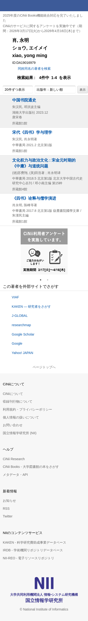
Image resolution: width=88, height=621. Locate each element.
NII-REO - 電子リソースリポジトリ (28, 558)
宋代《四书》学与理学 (32, 132)
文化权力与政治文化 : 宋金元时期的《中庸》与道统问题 (44, 163)
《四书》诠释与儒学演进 (34, 198)
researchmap (21, 325)
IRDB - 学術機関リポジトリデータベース (33, 550)
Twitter (7, 516)
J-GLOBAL (20, 316)
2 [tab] (49, 280)
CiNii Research (14, 459)
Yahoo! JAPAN (22, 353)
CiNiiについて (13, 394)
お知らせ (9, 500)
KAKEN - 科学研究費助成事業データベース (34, 542)
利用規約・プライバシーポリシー (27, 409)
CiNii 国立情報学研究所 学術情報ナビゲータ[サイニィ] (20, 5)
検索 (71, 5)
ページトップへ (44, 367)
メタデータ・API (15, 475)
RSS (6, 508)
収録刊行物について (17, 401)
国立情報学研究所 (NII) (19, 433)
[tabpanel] (44, 251)
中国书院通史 (24, 100)
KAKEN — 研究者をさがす (31, 306)
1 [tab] (42, 280)
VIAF (15, 297)
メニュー (82, 5)
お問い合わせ (13, 425)
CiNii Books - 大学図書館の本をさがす (31, 467)
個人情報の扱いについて (21, 417)
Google (17, 343)
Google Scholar (23, 334)
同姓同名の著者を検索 (34, 68)
